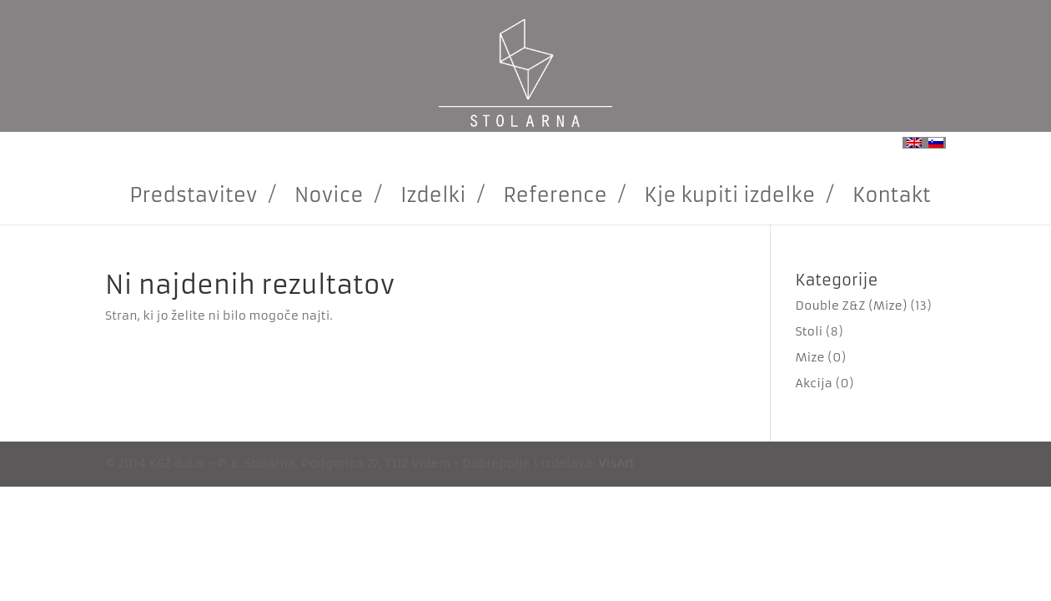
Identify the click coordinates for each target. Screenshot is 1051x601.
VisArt (616, 463)
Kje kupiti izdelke (729, 195)
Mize (810, 357)
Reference (555, 195)
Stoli (809, 331)
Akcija (814, 383)
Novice (328, 195)
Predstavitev (193, 195)
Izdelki (433, 195)
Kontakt (891, 195)
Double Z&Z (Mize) (852, 305)
